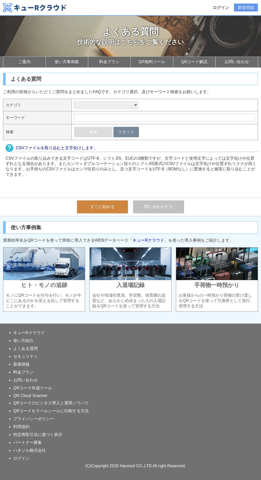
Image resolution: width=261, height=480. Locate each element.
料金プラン (109, 62)
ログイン (221, 7)
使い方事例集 (67, 62)
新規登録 (246, 7)
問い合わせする (158, 206)
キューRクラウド (148, 240)
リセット (126, 132)
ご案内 (24, 62)
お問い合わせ (237, 62)
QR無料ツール (152, 62)
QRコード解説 (194, 62)
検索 (93, 132)
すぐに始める (102, 206)
